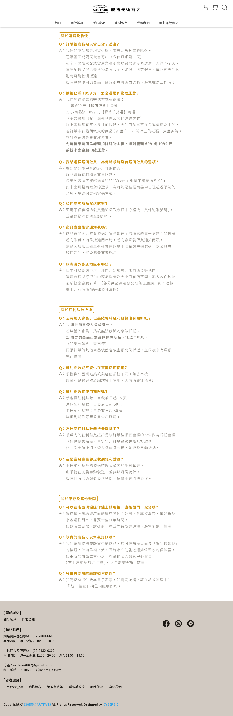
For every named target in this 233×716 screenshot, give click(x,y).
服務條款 (96, 686)
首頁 (58, 23)
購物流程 (35, 686)
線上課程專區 (168, 23)
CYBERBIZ (110, 704)
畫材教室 (121, 23)
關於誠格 (76, 23)
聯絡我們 (143, 23)
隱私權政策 (77, 686)
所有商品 (99, 23)
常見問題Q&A (13, 686)
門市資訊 (28, 619)
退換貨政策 (55, 686)
